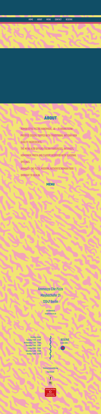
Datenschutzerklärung (50, 368)
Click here (64, 343)
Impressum (50, 372)
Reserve (65, 340)
